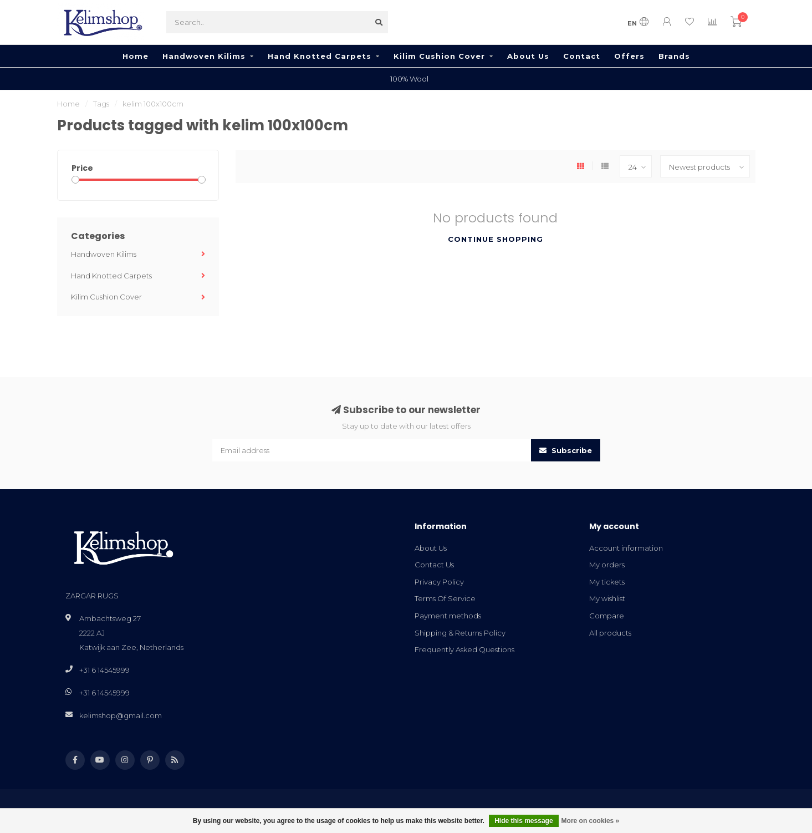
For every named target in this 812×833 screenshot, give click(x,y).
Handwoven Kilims (204, 56)
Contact (581, 56)
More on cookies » (590, 821)
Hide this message (523, 821)
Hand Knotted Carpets (319, 56)
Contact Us (434, 564)
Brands (674, 56)
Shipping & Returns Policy (460, 632)
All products (610, 632)
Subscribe (565, 450)
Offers (629, 56)
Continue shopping (495, 239)
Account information (626, 548)
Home (135, 56)
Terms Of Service (445, 598)
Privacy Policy (439, 581)
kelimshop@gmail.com (120, 715)
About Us (528, 56)
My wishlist (607, 598)
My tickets (607, 581)
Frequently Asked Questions (464, 649)
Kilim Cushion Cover (439, 56)
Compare (606, 615)
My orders (607, 564)
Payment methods (448, 615)
